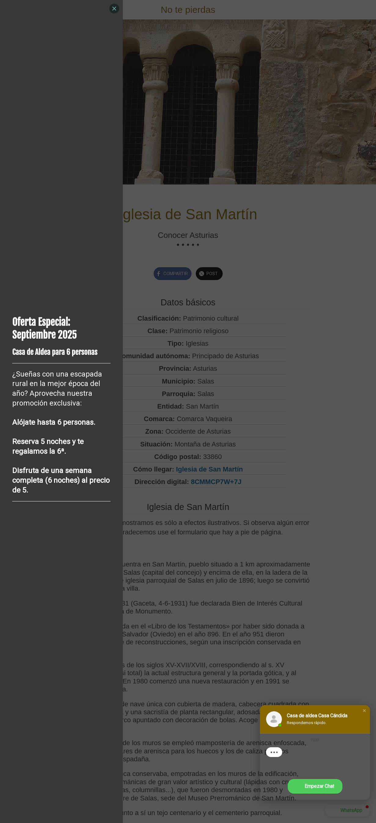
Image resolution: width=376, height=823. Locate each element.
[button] (364, 711)
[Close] (114, 8)
